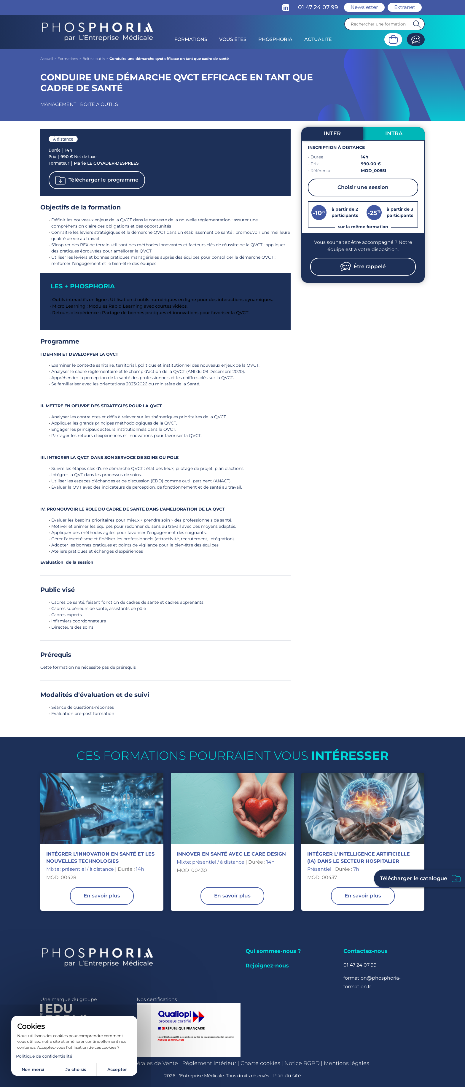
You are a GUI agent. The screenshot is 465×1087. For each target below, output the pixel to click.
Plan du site (287, 1075)
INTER (332, 133)
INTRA (393, 133)
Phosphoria (275, 39)
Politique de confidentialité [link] (44, 1056)
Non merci (33, 1069)
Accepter (117, 1069)
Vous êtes (232, 39)
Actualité (318, 39)
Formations (190, 39)
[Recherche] (384, 24)
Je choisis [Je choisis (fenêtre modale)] (76, 1069)
